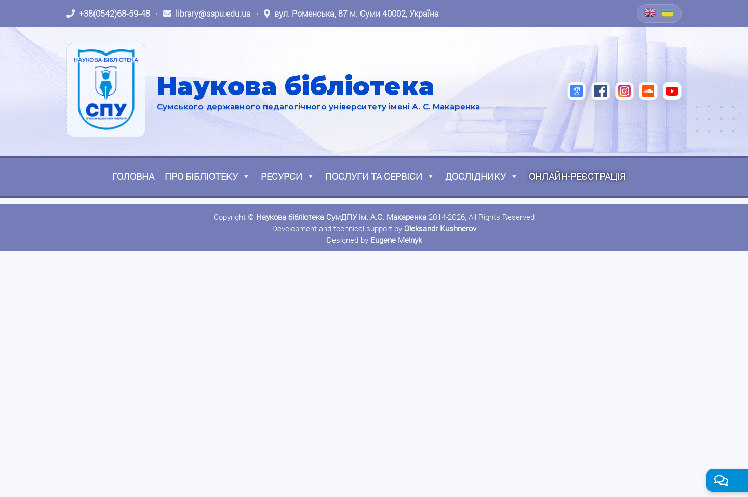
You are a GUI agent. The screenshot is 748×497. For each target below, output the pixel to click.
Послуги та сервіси (380, 176)
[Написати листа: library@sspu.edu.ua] (207, 13)
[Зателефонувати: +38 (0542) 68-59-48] (108, 13)
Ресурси (288, 176)
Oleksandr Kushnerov (440, 228)
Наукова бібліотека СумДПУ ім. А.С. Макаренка (341, 217)
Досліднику (481, 176)
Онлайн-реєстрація (577, 176)
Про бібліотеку (207, 176)
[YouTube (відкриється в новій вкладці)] (672, 91)
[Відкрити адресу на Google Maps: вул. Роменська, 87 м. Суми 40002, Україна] (351, 13)
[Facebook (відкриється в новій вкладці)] (600, 91)
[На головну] (105, 90)
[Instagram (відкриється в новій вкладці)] (624, 91)
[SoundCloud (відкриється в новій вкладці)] (648, 91)
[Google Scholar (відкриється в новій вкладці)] (576, 91)
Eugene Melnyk (396, 239)
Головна (133, 176)
